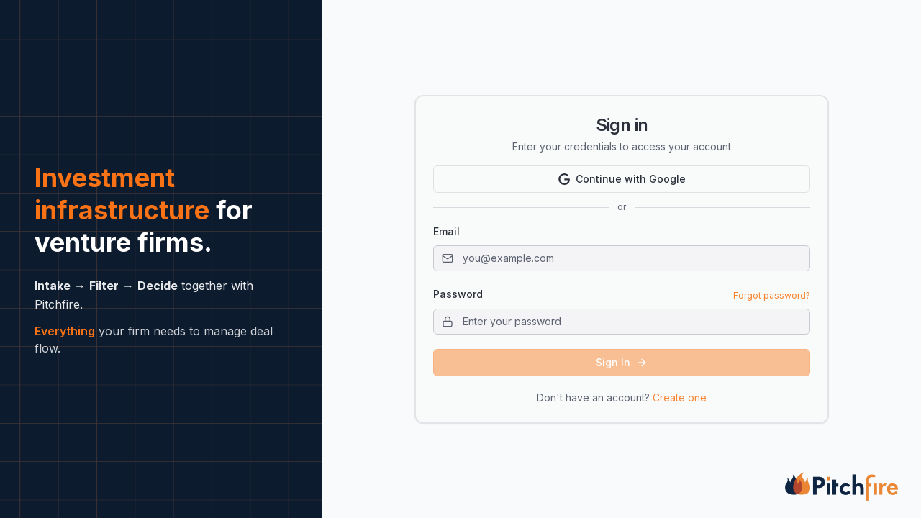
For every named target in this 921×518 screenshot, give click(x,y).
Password (458, 294)
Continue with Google (622, 179)
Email (446, 231)
